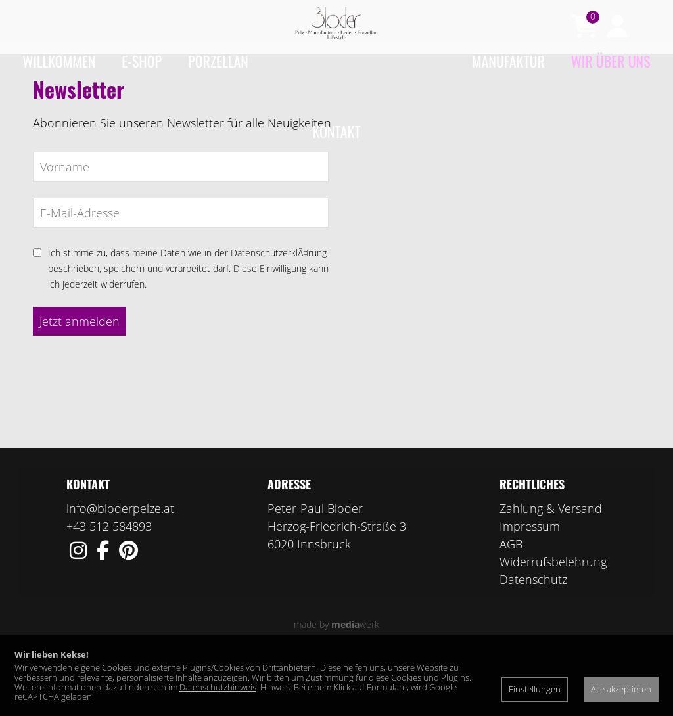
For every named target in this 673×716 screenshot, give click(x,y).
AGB (510, 595)
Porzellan (218, 61)
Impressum (529, 577)
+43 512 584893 (109, 577)
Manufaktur (508, 61)
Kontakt (337, 131)
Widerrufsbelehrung (553, 613)
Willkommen (58, 61)
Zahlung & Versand (550, 560)
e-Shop (142, 61)
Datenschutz (533, 630)
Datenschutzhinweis (217, 687)
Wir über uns (611, 61)
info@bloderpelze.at (120, 560)
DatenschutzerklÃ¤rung (279, 304)
